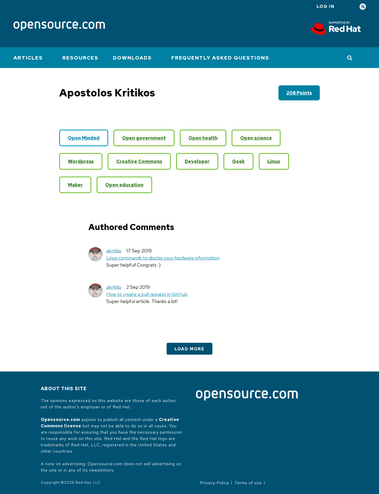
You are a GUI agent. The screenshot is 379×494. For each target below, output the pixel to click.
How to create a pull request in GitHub (146, 294)
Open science (256, 138)
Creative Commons (139, 161)
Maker (75, 185)
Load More (189, 349)
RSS (363, 6)
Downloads (132, 58)
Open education (124, 185)
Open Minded (83, 138)
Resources (80, 58)
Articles (28, 58)
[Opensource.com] (59, 26)
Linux (273, 161)
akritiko (113, 251)
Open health (203, 138)
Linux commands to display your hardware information (163, 258)
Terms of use (248, 483)
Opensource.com (60, 419)
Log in (326, 6)
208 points (299, 93)
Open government (144, 138)
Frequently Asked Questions (220, 58)
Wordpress (81, 161)
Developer (197, 161)
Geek (238, 161)
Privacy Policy (214, 483)
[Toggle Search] (350, 57)
